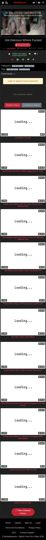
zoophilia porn (25, 69)
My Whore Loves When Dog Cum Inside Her (23, 271)
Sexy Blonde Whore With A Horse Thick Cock (23, 370)
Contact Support (27, 533)
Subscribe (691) (23, 45)
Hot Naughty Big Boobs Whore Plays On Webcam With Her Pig (23, 238)
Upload (18, 523)
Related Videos (12, 105)
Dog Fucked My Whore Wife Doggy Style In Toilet (23, 171)
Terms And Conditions (15, 528)
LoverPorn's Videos (31, 105)
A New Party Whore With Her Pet (23, 470)
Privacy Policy (34, 528)
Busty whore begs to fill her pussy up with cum (23, 304)
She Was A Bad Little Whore (23, 337)
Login (38, 523)
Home (8, 523)
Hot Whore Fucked (23, 138)
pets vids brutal (12, 69)
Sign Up (28, 523)
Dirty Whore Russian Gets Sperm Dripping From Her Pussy (23, 404)
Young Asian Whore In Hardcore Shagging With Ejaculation (23, 437)
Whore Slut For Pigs (23, 503)
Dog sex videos (17, 66)
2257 (14, 533)
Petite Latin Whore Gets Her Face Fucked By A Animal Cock (23, 205)
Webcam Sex (29, 66)
